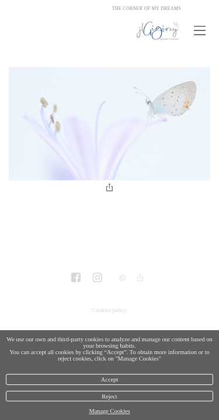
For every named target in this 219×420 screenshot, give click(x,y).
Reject (109, 396)
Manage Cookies (109, 411)
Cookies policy (109, 310)
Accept (109, 379)
